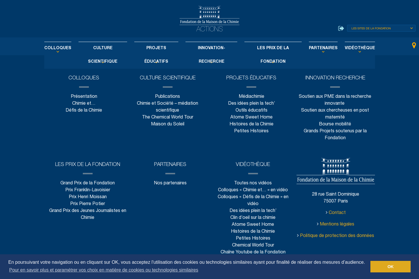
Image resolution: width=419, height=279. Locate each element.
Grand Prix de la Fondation (87, 183)
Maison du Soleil (167, 124)
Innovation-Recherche (210, 48)
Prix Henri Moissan (87, 197)
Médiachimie (251, 97)
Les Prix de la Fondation (267, 48)
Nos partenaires (170, 183)
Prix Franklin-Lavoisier (87, 190)
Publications (167, 97)
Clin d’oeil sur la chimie (253, 218)
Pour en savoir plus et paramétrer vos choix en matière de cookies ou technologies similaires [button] (103, 269)
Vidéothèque (347, 48)
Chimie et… (84, 103)
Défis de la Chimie (84, 110)
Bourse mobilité (335, 124)
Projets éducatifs (159, 48)
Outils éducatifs (251, 110)
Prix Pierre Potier (87, 204)
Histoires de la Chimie (251, 124)
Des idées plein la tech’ (251, 103)
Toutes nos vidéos (252, 183)
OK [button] (390, 266)
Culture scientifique (110, 48)
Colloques (69, 48)
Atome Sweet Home (251, 117)
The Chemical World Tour (168, 117)
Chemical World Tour (253, 245)
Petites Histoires (251, 131)
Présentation (84, 97)
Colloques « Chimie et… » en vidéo (253, 190)
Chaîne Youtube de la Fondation (253, 252)
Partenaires (314, 48)
